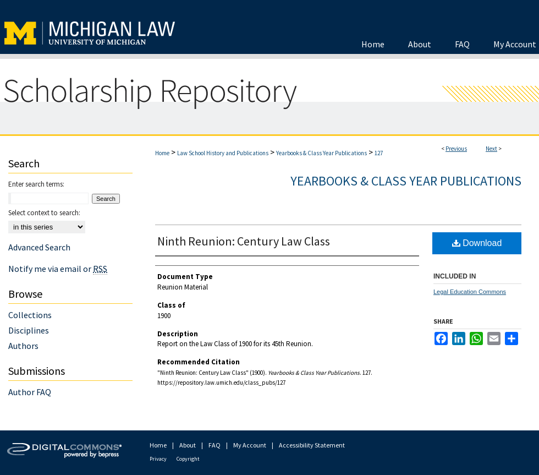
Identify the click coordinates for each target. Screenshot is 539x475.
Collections (30, 314)
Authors (23, 345)
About (187, 445)
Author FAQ (29, 391)
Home (162, 153)
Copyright (188, 458)
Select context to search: (44, 212)
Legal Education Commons (469, 291)
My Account (249, 445)
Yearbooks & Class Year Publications (321, 153)
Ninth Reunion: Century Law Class (243, 241)
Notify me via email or (57, 268)
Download (477, 243)
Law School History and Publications (222, 153)
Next (491, 148)
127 (379, 153)
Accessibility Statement (312, 445)
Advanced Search (39, 247)
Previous (456, 148)
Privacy (158, 458)
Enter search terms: (36, 184)
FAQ (214, 445)
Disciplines (28, 330)
